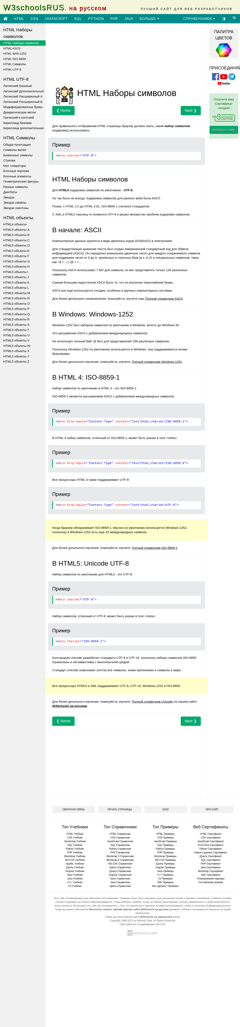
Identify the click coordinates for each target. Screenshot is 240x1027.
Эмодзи (8, 197)
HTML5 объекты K (16, 282)
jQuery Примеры (165, 863)
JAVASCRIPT (56, 19)
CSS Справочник (120, 837)
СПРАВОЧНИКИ (199, 19)
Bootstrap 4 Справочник (120, 860)
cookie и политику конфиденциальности (207, 905)
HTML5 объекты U (16, 335)
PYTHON (96, 19)
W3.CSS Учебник (75, 860)
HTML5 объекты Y (16, 356)
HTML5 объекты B (16, 235)
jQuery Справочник (120, 871)
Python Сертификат (210, 848)
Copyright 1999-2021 (121, 920)
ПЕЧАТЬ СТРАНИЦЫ (120, 809)
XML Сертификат (211, 874)
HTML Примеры (165, 833)
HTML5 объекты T (16, 330)
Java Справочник (120, 882)
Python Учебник (75, 848)
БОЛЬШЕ (149, 19)
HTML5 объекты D (16, 245)
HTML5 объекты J (16, 277)
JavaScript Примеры (165, 841)
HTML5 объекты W (16, 346)
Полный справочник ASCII (164, 298)
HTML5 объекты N (16, 298)
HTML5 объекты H (16, 266)
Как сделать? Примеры (165, 886)
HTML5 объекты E (16, 251)
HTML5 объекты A (16, 229)
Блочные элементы (17, 176)
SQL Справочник (120, 845)
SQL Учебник (74, 845)
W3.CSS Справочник (120, 863)
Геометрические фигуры (20, 181)
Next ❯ (191, 110)
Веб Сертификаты (210, 827)
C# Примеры (165, 878)
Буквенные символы (18, 155)
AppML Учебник (75, 863)
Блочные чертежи (16, 171)
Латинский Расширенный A (22, 96)
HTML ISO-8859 (14, 59)
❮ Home (63, 110)
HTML (19, 19)
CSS (34, 19)
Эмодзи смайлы (14, 202)
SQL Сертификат (211, 860)
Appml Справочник (120, 867)
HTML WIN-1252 (15, 53)
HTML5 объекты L (16, 287)
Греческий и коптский (18, 117)
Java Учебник (75, 878)
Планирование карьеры (210, 878)
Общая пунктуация (17, 144)
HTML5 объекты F (16, 256)
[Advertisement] (119, 55)
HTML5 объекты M (16, 293)
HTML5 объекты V (16, 340)
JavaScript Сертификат (211, 841)
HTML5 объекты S (16, 324)
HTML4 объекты (15, 224)
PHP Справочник (120, 852)
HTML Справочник (120, 833)
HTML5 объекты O (16, 303)
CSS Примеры (165, 837)
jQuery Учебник (75, 867)
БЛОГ (165, 809)
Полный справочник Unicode (152, 701)
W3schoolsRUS (55, 7)
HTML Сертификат (211, 833)
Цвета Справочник (120, 886)
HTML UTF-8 (12, 69)
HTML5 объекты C (16, 240)
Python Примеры (165, 848)
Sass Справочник (120, 878)
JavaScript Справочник (120, 841)
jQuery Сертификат (211, 856)
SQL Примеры (165, 845)
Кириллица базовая (17, 123)
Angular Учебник (74, 871)
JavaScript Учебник (75, 841)
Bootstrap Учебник (74, 856)
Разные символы (15, 187)
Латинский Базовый (17, 86)
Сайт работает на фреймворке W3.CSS (142, 924)
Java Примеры (165, 871)
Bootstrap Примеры (165, 856)
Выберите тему (224, 129)
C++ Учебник (74, 882)
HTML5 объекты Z (16, 361)
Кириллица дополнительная (23, 128)
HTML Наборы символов (21, 43)
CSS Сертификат (211, 837)
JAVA (128, 19)
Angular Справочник (120, 874)
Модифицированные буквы (22, 107)
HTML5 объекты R (16, 319)
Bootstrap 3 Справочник (120, 856)
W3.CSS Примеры (165, 860)
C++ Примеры (165, 874)
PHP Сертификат (211, 863)
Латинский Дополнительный (23, 91)
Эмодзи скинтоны (16, 208)
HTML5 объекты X (16, 351)
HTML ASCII (12, 48)
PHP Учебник (74, 852)
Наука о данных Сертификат (210, 852)
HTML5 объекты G (16, 261)
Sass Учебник (75, 874)
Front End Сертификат (211, 845)
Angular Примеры (165, 867)
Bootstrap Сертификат (210, 871)
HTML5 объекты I (15, 272)
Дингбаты (10, 192)
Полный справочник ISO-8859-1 (154, 548)
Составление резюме (210, 882)
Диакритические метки (19, 112)
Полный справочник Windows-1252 (157, 361)
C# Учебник (75, 886)
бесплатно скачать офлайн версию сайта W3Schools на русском (129, 909)
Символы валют (15, 150)
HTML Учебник (75, 833)
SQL (78, 19)
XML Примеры (165, 882)
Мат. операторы (14, 165)
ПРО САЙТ (212, 809)
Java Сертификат (211, 867)
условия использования (169, 905)
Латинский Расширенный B (22, 101)
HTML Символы (14, 64)
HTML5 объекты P (16, 308)
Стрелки (9, 160)
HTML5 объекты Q (16, 314)
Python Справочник (120, 848)
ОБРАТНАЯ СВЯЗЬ (73, 809)
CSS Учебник (74, 837)
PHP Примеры (165, 852)
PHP (114, 19)
